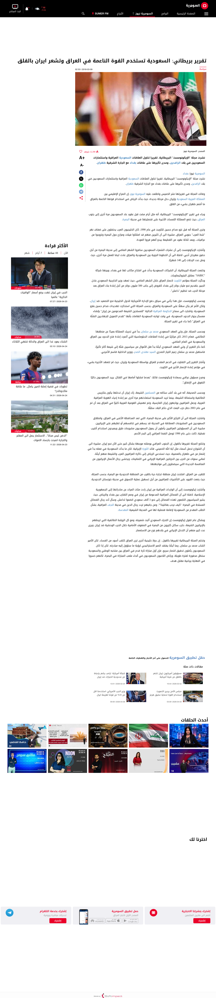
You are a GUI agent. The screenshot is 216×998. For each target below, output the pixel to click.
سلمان (144, 331)
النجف (110, 504)
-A (82, 165)
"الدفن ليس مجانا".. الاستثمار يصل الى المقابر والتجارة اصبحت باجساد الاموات (41, 437)
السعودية (125, 157)
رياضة (18, 382)
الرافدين (175, 162)
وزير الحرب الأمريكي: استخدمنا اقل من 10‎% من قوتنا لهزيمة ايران (109, 693)
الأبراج (120, 13)
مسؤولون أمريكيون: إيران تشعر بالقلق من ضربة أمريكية (167, 675)
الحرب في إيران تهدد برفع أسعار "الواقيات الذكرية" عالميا (44, 294)
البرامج (164, 13)
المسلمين (150, 392)
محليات (18, 337)
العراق (201, 219)
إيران (92, 301)
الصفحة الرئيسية (186, 13)
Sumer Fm (101, 13)
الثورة (145, 448)
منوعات (17, 288)
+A (82, 158)
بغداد (133, 162)
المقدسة (123, 510)
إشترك (57, 920)
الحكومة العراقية (162, 311)
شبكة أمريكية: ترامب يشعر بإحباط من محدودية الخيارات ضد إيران (109, 675)
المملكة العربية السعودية (191, 199)
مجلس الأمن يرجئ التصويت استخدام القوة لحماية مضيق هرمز (166, 693)
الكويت (177, 280)
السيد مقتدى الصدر (145, 352)
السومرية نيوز (142, 13)
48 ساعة (53, 253)
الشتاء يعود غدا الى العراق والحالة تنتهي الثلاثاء (39, 341)
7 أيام (38, 253)
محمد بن (153, 331)
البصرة (126, 219)
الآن (66, 253)
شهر (27, 253)
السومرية (200, 173)
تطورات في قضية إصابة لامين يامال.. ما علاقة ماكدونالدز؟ (41, 388)
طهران (101, 162)
